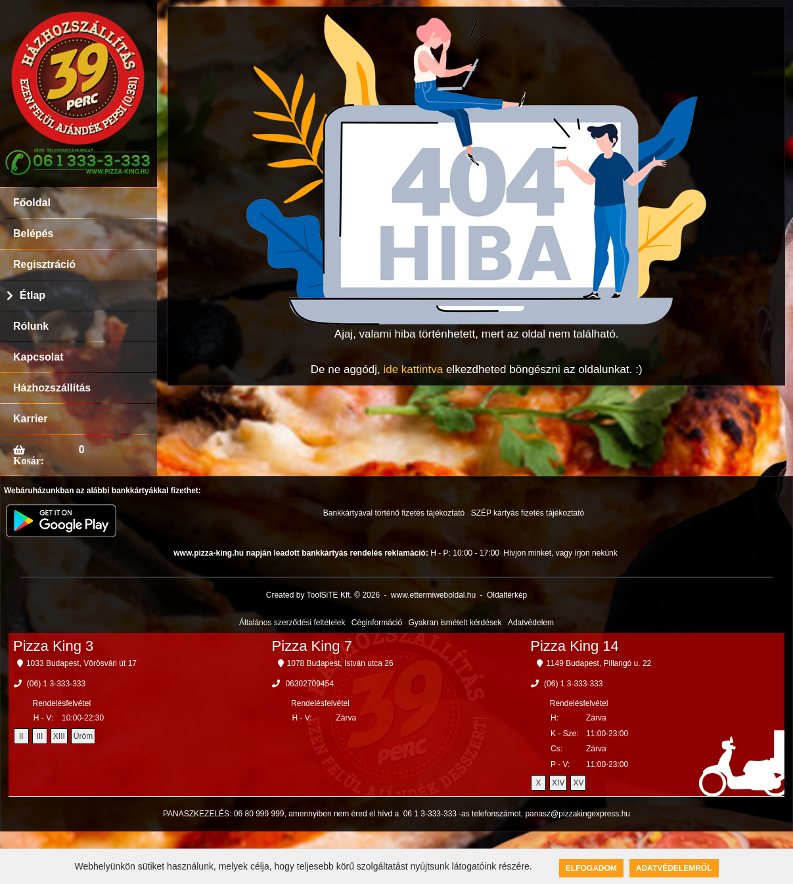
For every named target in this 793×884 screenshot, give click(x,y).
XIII (59, 736)
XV (578, 782)
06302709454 (309, 683)
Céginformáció (376, 622)
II (21, 736)
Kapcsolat (38, 357)
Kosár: (28, 460)
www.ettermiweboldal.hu (433, 595)
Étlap (32, 295)
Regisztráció (44, 264)
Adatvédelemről (674, 868)
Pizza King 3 (53, 646)
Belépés (33, 233)
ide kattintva (413, 369)
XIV (558, 782)
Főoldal (32, 202)
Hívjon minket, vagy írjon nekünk (560, 553)
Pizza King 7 (312, 646)
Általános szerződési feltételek (292, 622)
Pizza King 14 (574, 646)
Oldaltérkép (507, 595)
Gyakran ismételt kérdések (455, 622)
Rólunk (31, 326)
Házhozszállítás (52, 387)
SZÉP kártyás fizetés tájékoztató (528, 513)
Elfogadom (591, 868)
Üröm (83, 736)
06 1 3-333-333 (430, 813)
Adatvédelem (531, 622)
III (39, 736)
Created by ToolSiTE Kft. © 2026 (323, 595)
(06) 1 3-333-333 (56, 683)
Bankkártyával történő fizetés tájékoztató (393, 513)
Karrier (30, 418)
